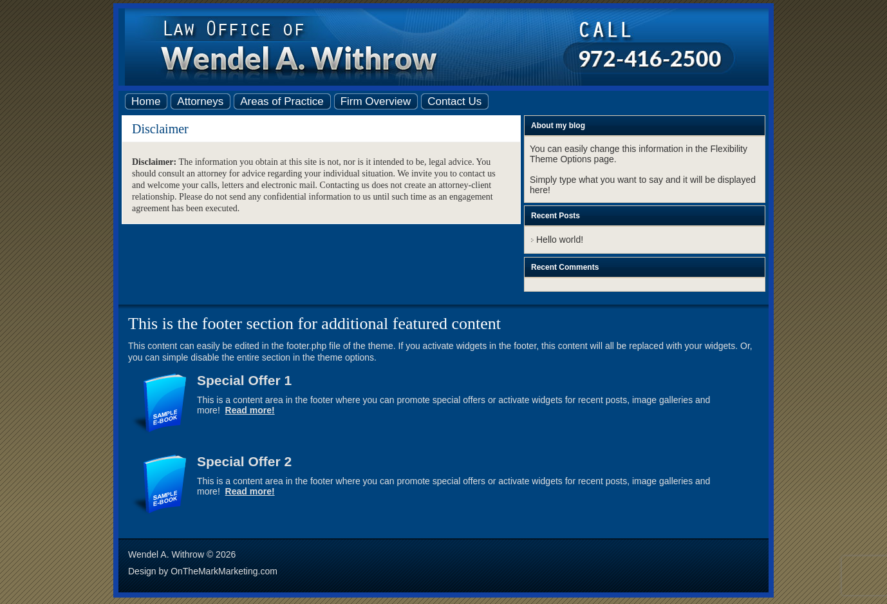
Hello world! (559, 239)
